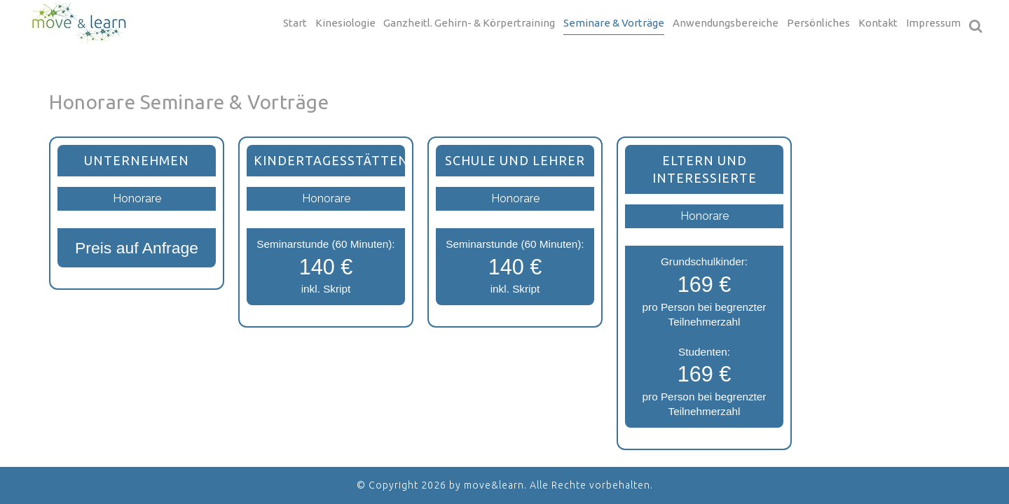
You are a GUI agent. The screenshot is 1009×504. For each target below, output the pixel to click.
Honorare (137, 198)
